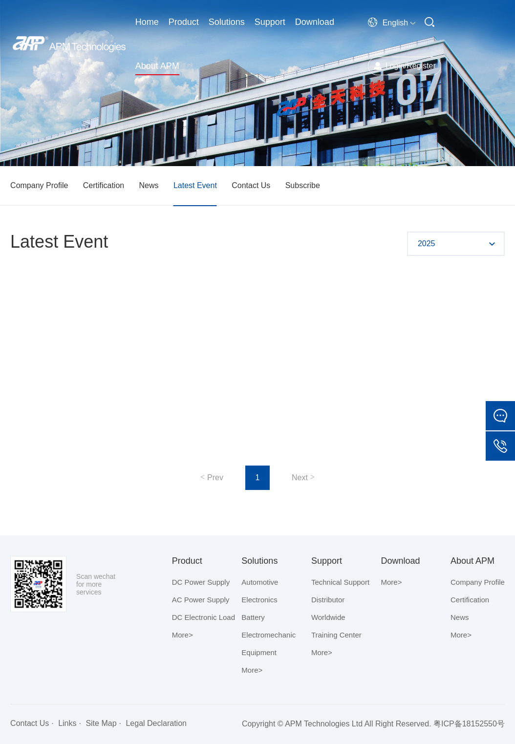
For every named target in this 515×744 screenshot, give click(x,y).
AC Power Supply (201, 599)
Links (67, 723)
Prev (215, 477)
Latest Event (195, 185)
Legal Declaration (156, 723)
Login (395, 66)
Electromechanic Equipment (268, 644)
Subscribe (302, 185)
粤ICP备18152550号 (469, 724)
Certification (103, 185)
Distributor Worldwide (328, 608)
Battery (253, 617)
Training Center (336, 635)
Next (300, 477)
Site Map (101, 723)
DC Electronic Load (203, 617)
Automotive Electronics (259, 591)
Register (421, 66)
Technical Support (340, 582)
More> (182, 635)
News (149, 185)
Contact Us (251, 185)
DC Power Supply (201, 582)
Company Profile (39, 185)
